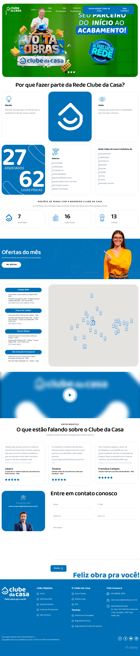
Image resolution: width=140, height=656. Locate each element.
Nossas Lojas (80, 599)
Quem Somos (80, 594)
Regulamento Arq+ (83, 621)
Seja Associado (47, 9)
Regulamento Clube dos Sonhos (88, 626)
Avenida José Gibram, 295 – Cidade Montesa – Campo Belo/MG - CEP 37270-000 (24, 304)
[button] (66, 72)
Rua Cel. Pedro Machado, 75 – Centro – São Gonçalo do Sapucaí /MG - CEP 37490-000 (23, 366)
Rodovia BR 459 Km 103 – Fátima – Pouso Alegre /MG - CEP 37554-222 (23, 346)
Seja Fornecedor (61, 9)
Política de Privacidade (84, 616)
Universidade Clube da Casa (99, 10)
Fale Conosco (125, 10)
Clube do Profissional (75, 9)
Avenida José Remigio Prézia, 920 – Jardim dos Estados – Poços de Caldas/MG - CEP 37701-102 (23, 324)
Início (33, 10)
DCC (76, 605)
